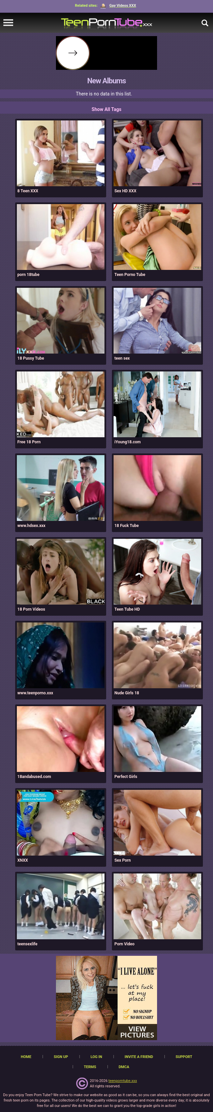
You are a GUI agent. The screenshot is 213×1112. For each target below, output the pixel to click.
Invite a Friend (139, 1057)
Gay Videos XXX (118, 5)
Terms (90, 1067)
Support (184, 1057)
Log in (96, 1057)
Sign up (61, 1057)
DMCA (124, 1067)
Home (26, 1057)
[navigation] (8, 23)
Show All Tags (106, 109)
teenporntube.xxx (123, 1081)
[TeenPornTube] (107, 23)
